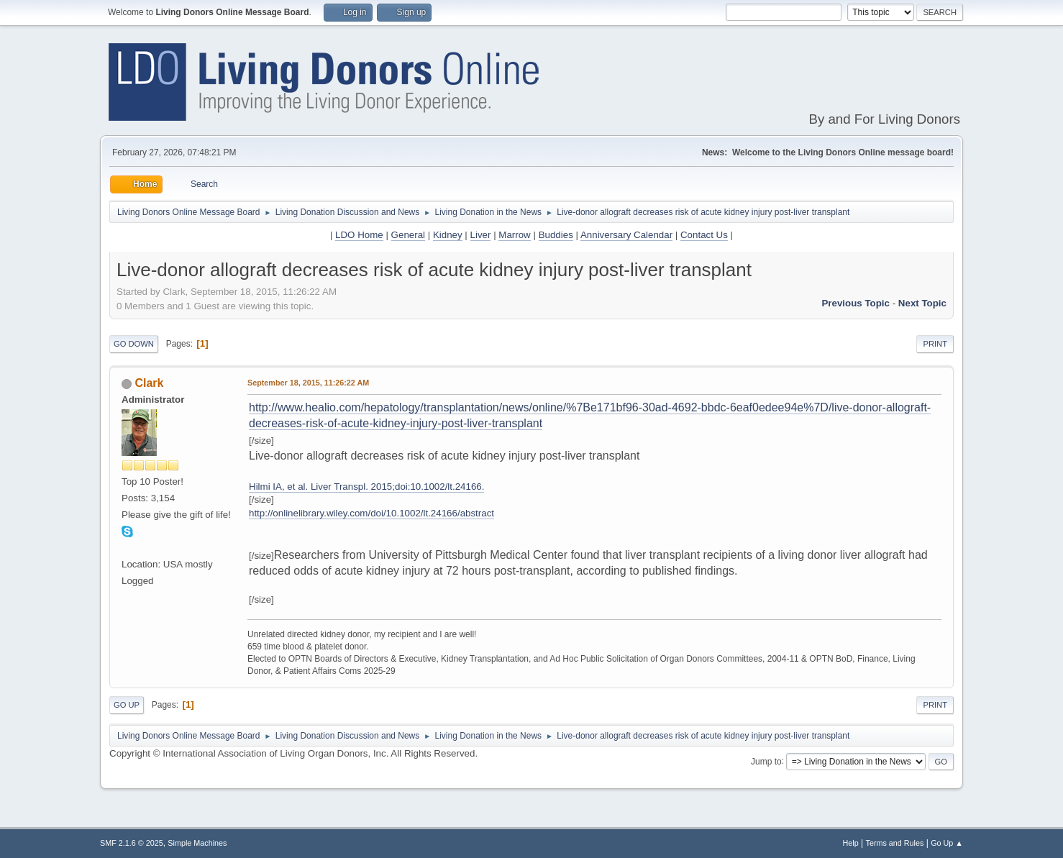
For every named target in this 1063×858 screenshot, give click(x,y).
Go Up (127, 704)
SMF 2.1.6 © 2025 (131, 843)
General (408, 234)
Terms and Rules (895, 843)
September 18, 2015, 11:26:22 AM (308, 382)
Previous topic (855, 303)
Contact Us (704, 234)
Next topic (922, 303)
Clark (148, 383)
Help (851, 843)
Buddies (556, 234)
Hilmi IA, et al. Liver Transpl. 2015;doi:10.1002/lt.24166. (366, 486)
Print (935, 343)
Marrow (514, 234)
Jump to (766, 761)
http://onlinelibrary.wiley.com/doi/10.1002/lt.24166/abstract (371, 513)
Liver (480, 234)
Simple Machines (197, 843)
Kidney (447, 234)
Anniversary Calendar (626, 234)
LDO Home (359, 234)
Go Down (134, 343)
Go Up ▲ (947, 843)
